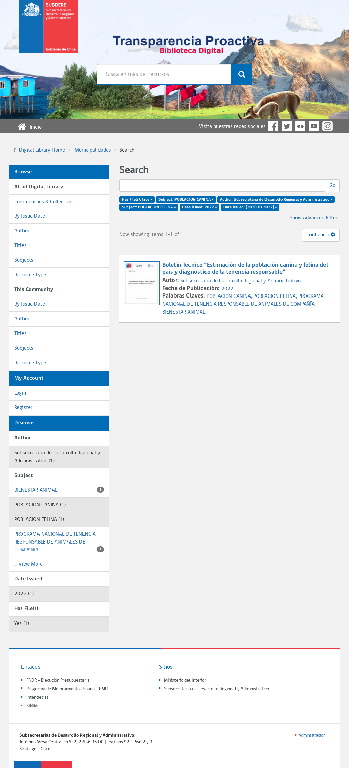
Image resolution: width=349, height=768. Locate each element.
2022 (227, 289)
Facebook (273, 126)
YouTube (314, 126)
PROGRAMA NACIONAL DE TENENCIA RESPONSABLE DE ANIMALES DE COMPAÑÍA (59, 542)
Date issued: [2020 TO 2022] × (250, 207)
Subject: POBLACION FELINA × (149, 207)
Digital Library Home (42, 150)
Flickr (300, 126)
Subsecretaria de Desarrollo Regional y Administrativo (216, 689)
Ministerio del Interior (185, 680)
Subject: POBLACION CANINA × (186, 200)
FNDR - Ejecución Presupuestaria (58, 680)
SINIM (32, 706)
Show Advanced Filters (315, 218)
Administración (312, 735)
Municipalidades (93, 150)
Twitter (287, 126)
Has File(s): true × (137, 200)
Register (23, 407)
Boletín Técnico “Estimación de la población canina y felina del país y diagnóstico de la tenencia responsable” (245, 268)
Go (332, 185)
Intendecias (37, 697)
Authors (23, 231)
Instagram (327, 126)
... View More (28, 564)
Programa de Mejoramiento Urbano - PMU (67, 689)
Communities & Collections (44, 202)
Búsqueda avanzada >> (122, 92)
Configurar (320, 235)
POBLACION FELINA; (275, 296)
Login (20, 393)
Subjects (23, 260)
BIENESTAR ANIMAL (59, 490)
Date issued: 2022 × (199, 207)
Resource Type (30, 275)
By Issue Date (29, 216)
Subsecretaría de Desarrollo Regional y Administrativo (240, 281)
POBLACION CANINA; (230, 296)
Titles (20, 245)
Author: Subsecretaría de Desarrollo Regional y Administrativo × (276, 200)
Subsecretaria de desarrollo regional (48, 32)
